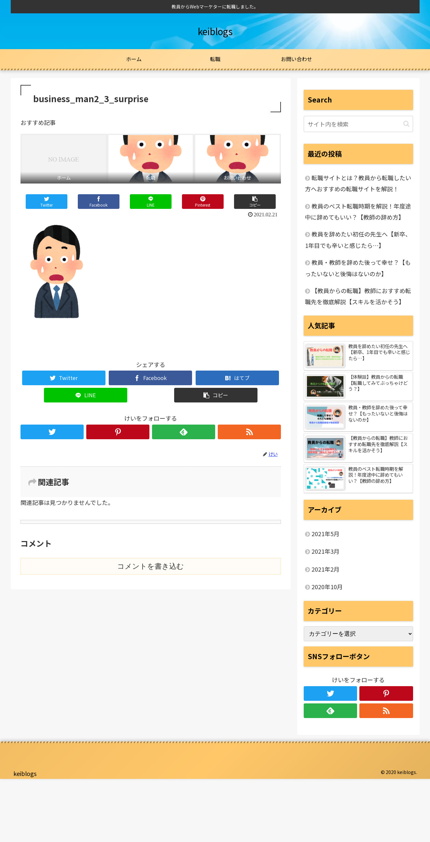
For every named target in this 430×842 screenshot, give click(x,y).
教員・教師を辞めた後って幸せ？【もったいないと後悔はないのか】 (358, 268)
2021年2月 (326, 569)
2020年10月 (327, 586)
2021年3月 (326, 551)
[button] (406, 124)
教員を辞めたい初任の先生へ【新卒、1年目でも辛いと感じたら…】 (358, 239)
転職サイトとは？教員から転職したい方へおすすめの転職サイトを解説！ (358, 183)
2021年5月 (326, 533)
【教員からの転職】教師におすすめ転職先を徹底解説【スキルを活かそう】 (358, 296)
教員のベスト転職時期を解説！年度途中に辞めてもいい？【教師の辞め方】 (358, 211)
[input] (358, 124)
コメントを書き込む (150, 566)
